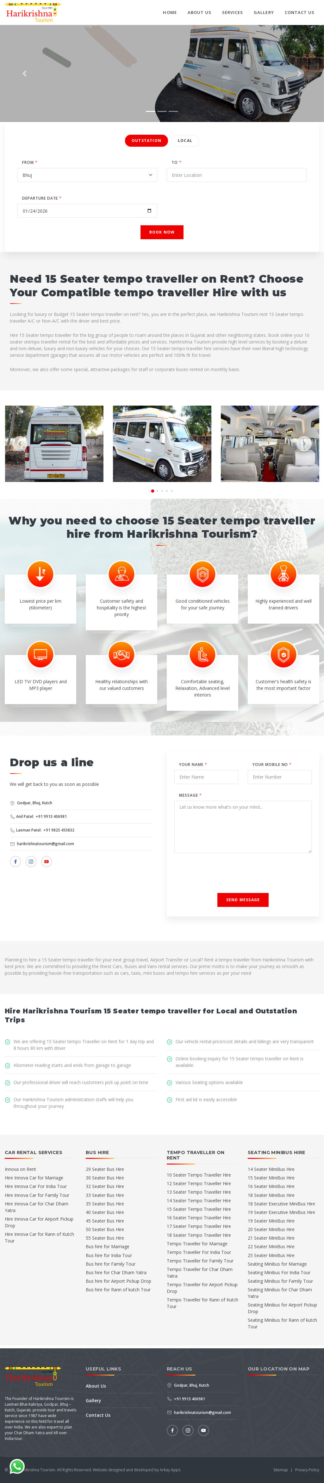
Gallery (264, 12)
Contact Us (300, 12)
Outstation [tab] (146, 140)
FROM (30, 162)
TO (176, 162)
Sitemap (280, 1470)
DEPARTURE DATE (42, 198)
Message (190, 795)
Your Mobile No (272, 764)
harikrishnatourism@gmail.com (42, 843)
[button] (24, 73)
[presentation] (20, 443)
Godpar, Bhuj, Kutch (31, 803)
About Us (199, 12)
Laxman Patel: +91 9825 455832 (42, 830)
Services (232, 12)
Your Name (193, 764)
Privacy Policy (307, 1470)
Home (170, 12)
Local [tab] (185, 140)
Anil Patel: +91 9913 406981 (38, 816)
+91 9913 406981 (186, 1399)
